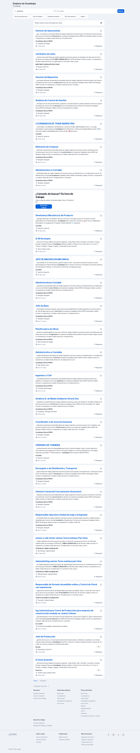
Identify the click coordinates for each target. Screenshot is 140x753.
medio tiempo (61, 700)
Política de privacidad (87, 744)
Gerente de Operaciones (48, 30)
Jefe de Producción (45, 638)
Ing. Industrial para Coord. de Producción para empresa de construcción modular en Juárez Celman (64, 613)
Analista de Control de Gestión (51, 100)
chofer (83, 712)
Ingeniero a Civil (44, 377)
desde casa (60, 695)
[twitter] (118, 735)
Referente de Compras (47, 146)
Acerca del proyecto (42, 737)
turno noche (60, 705)
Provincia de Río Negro (39, 700)
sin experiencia (61, 697)
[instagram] (113, 735)
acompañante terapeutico (64, 702)
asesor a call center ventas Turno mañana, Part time (62, 539)
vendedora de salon (45, 54)
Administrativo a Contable (49, 170)
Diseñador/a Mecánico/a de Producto (54, 217)
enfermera (84, 715)
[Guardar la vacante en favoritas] (101, 31)
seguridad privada (86, 710)
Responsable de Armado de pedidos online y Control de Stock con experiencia (66, 587)
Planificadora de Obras (47, 330)
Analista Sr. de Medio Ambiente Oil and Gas (57, 400)
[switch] (101, 23)
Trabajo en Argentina (87, 739)
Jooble (19, 749)
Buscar (120, 11)
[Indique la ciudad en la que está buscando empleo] (72, 11)
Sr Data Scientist (44, 661)
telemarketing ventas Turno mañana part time (59, 563)
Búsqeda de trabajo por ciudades (42, 727)
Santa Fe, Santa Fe (39, 697)
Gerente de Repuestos (47, 77)
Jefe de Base (42, 307)
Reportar (98, 46)
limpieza (83, 707)
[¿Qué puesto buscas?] (32, 11)
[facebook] (108, 735)
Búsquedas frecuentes (41, 688)
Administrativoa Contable (48, 284)
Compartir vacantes (64, 739)
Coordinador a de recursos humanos (54, 423)
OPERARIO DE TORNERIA (48, 447)
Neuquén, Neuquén (38, 695)
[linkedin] (123, 735)
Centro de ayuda (41, 739)
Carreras (38, 742)
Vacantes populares (39, 725)
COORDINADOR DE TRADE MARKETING (55, 123)
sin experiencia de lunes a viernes (90, 717)
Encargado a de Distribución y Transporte (56, 470)
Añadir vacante (63, 737)
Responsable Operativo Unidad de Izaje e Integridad (61, 516)
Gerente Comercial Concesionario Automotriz (59, 493)
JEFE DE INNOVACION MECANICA (52, 261)
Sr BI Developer (43, 240)
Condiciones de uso (86, 742)
